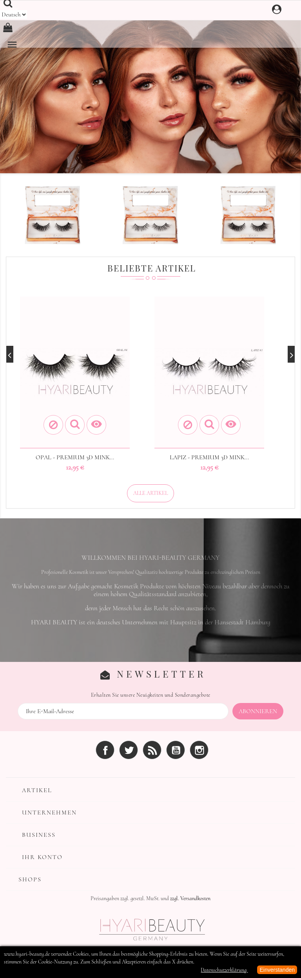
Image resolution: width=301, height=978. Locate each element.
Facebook (105, 750)
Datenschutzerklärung (224, 970)
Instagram (199, 750)
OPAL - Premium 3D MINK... (75, 457)
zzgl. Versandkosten (190, 898)
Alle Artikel (150, 493)
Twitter (129, 750)
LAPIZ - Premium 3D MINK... (209, 457)
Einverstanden (277, 970)
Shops (30, 879)
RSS (152, 750)
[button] (22, 91)
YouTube (176, 750)
